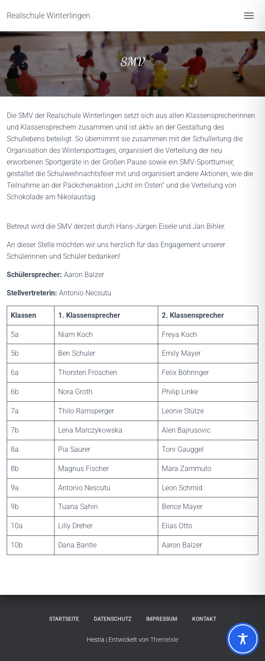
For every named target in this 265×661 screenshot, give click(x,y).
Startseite (64, 619)
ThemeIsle (164, 639)
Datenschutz (112, 619)
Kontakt (204, 619)
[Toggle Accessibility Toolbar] (242, 638)
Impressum (161, 619)
